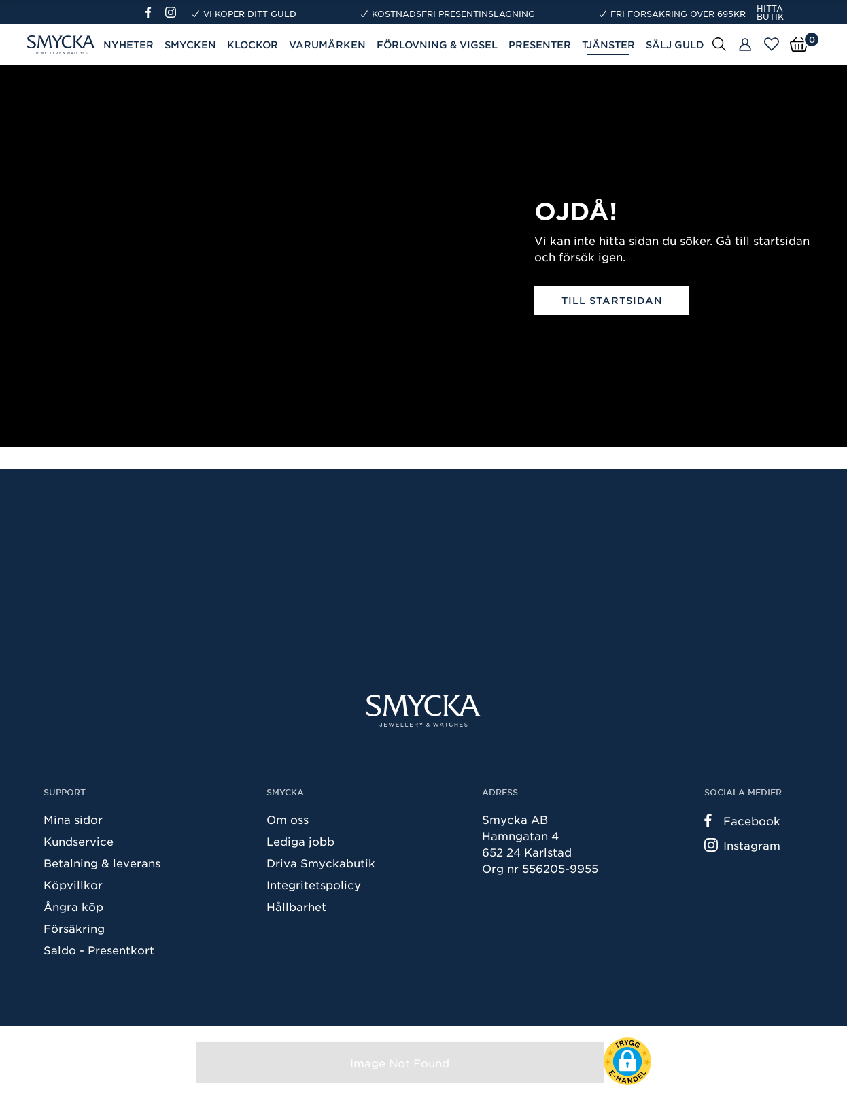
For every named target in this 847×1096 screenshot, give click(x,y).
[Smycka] (423, 711)
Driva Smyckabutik (320, 862)
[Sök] (719, 43)
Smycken (190, 44)
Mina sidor (73, 819)
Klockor (252, 44)
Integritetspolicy (313, 884)
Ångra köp (73, 906)
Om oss (287, 819)
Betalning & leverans (102, 862)
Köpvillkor (73, 884)
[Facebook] (154, 12)
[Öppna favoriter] (771, 44)
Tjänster (608, 44)
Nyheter (128, 44)
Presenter (539, 44)
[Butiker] (745, 45)
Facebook (742, 820)
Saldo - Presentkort (99, 950)
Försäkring (74, 928)
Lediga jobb (300, 841)
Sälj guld (675, 44)
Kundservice (79, 841)
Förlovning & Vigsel (437, 44)
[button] (627, 1061)
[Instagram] (173, 12)
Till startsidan (612, 300)
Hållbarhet (296, 906)
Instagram (742, 845)
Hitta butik (770, 12)
